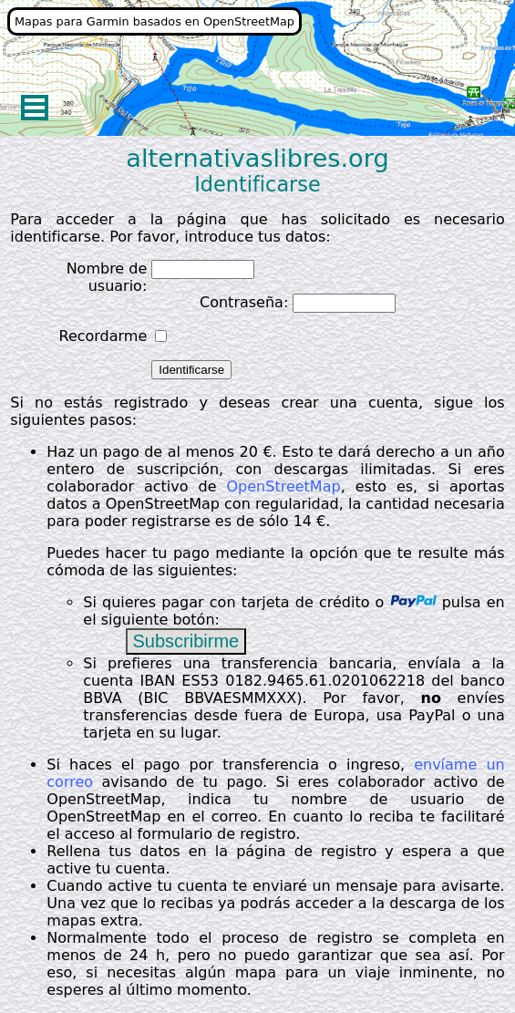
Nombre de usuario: (107, 277)
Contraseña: (244, 302)
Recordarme (102, 336)
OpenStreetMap (284, 486)
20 (249, 451)
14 (303, 521)
